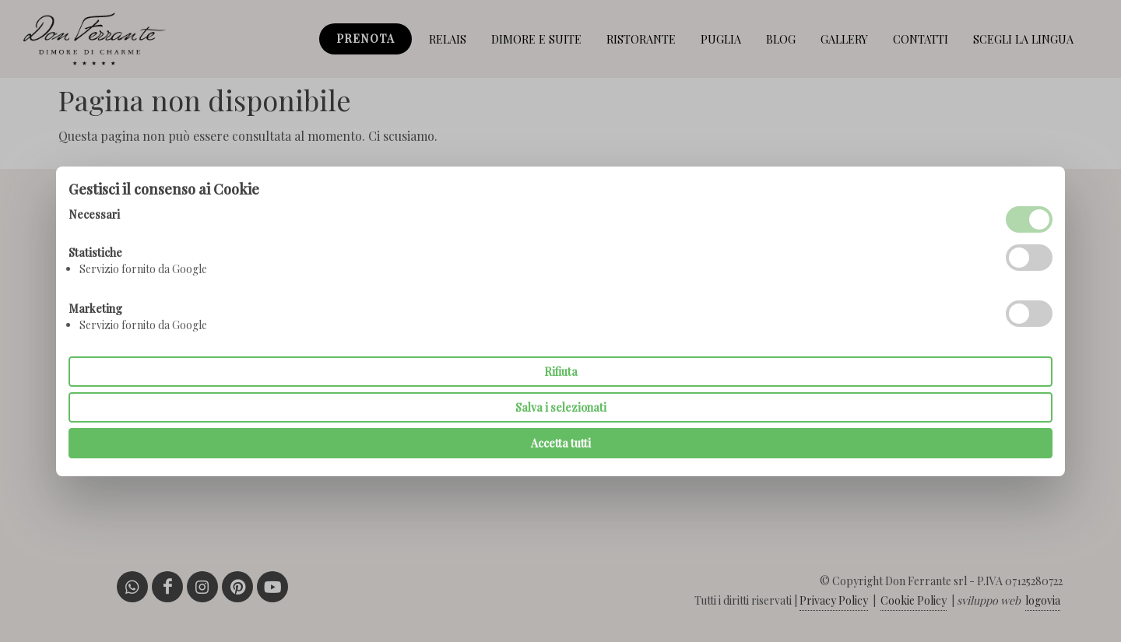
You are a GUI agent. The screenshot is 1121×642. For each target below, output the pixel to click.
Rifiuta (561, 371)
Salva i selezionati (560, 407)
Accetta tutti (561, 443)
